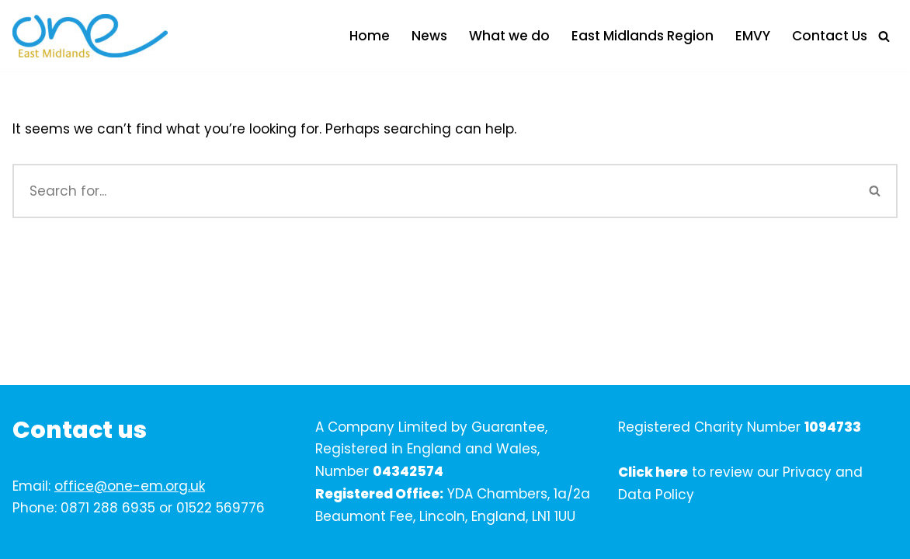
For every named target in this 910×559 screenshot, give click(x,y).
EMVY (752, 35)
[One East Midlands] (90, 35)
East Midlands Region (642, 35)
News (429, 35)
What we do (509, 35)
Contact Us (829, 35)
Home (369, 35)
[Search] (884, 36)
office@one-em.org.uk (129, 486)
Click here (653, 472)
